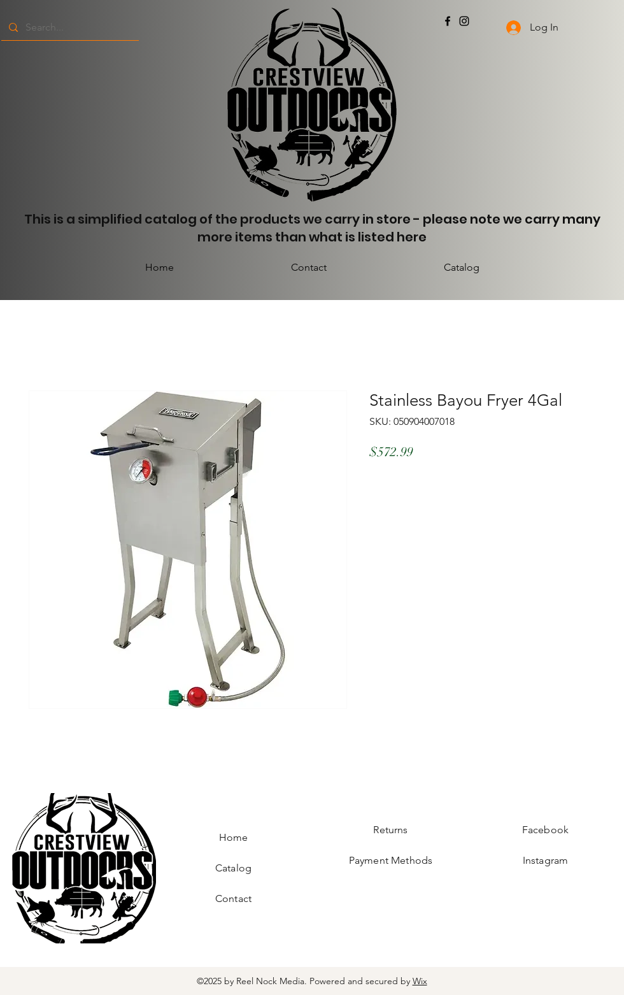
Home (233, 837)
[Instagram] (464, 21)
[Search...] (68, 27)
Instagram (545, 860)
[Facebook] (447, 21)
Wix (420, 981)
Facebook (545, 830)
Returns (390, 830)
